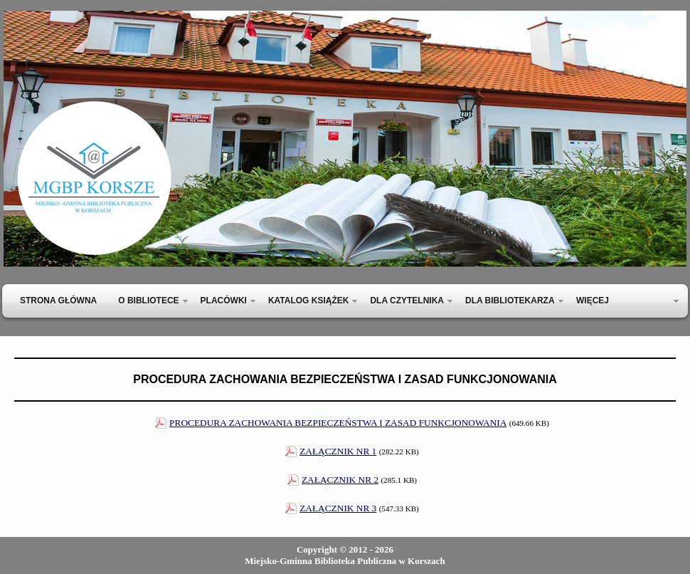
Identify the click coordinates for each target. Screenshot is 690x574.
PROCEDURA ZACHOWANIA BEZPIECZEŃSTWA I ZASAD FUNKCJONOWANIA (337, 422)
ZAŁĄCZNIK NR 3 (337, 508)
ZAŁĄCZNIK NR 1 (337, 451)
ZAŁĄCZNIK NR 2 (340, 479)
